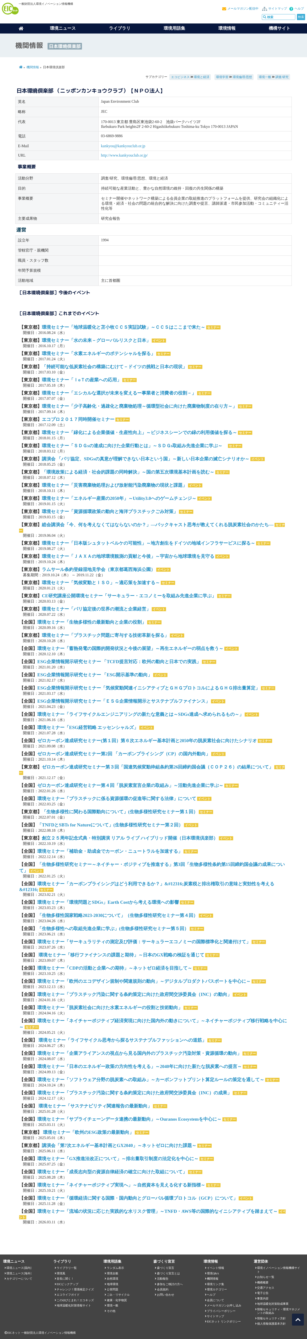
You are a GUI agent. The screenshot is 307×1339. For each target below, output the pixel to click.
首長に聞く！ (65, 1278)
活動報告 (162, 1278)
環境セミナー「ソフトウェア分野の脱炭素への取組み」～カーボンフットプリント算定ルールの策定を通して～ (150, 1079)
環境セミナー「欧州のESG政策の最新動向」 (88, 1132)
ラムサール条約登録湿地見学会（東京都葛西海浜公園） (98, 569)
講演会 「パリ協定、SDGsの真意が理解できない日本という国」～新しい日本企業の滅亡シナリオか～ (145, 458)
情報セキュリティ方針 (271, 1318)
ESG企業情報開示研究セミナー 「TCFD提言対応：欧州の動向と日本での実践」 (119, 661)
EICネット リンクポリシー (224, 1321)
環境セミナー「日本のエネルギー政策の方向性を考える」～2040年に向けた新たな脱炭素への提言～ (139, 1066)
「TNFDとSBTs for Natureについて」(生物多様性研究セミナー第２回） (110, 824)
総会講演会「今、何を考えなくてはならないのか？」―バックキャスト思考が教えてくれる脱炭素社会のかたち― (157, 524)
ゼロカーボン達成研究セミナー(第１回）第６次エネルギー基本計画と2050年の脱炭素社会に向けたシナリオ (147, 740)
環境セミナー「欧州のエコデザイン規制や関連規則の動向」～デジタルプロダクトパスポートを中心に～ (144, 981)
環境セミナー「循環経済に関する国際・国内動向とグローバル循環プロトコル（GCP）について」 (137, 1198)
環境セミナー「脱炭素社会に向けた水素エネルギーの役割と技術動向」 (110, 1007)
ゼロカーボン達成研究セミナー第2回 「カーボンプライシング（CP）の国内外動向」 (123, 753)
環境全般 (112, 1273)
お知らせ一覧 (265, 1277)
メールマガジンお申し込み (224, 1305)
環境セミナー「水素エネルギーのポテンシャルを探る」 (98, 353)
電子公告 (263, 1293)
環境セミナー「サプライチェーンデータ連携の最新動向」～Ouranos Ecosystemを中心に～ (129, 1119)
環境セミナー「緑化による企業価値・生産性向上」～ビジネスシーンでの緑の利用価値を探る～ (139, 432)
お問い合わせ (165, 1294)
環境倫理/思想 (242, 77)
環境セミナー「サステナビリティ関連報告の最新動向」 (94, 1105)
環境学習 (222, 77)
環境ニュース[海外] (18, 1273)
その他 (111, 1311)
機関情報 (33, 67)
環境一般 (265, 77)
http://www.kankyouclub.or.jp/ (124, 155)
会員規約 (162, 1289)
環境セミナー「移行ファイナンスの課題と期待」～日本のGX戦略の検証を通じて (120, 954)
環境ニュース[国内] (18, 1268)
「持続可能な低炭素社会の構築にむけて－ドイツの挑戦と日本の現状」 (114, 366)
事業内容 (263, 1298)
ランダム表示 (115, 1268)
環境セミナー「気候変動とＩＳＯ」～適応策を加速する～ (101, 582)
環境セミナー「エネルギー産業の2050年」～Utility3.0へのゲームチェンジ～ (119, 498)
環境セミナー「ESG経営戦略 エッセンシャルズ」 (87, 727)
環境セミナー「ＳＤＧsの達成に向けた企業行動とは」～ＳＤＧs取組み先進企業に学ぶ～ (134, 445)
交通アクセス (265, 1287)
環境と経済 (201, 77)
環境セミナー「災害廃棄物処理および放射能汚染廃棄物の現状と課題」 (114, 485)
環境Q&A (213, 1273)
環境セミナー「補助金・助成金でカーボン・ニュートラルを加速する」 (110, 851)
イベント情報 (215, 1268)
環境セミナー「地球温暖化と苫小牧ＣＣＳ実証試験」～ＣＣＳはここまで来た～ (123, 327)
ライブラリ (119, 28)
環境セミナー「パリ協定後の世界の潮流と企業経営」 (96, 608)
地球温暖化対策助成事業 (273, 1303)
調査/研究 (282, 77)
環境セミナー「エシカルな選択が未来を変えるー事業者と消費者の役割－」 (119, 392)
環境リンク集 (215, 1284)
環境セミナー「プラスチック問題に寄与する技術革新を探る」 (105, 635)
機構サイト (279, 28)
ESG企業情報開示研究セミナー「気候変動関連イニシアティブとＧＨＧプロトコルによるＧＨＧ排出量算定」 (148, 687)
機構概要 (263, 1282)
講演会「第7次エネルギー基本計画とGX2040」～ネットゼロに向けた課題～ (119, 1145)
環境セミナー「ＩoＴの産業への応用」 (81, 379)
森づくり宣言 (165, 1268)
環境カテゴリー (217, 1289)
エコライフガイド (68, 1294)
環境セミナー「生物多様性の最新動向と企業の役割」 (91, 622)
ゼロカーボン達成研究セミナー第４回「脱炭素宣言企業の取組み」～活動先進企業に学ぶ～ (130, 785)
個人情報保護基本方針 (271, 1323)
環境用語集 (174, 28)
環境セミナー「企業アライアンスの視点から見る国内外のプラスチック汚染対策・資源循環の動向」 (139, 1053)
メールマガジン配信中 (243, 8)
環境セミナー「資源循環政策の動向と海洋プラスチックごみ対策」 (110, 511)
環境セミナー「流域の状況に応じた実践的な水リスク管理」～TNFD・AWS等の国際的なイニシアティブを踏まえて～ (157, 1211)
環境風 (61, 1273)
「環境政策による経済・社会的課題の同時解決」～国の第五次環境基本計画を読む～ (128, 472)
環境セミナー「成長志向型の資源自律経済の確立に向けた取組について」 (112, 1171)
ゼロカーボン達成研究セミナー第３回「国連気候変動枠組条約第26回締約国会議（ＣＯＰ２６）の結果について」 (157, 766)
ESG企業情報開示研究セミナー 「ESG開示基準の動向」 (94, 674)
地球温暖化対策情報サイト (74, 1305)
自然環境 (112, 1278)
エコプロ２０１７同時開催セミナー (78, 419)
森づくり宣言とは (168, 1273)
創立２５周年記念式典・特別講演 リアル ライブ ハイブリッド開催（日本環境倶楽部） (130, 838)
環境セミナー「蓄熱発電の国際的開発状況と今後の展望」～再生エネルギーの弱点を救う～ (130, 648)
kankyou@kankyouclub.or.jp (123, 146)
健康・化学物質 (117, 1300)
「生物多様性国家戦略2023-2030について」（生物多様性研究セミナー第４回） (117, 915)
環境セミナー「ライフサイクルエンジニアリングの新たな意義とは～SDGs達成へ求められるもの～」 (140, 714)
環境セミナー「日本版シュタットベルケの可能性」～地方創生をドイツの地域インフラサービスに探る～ (148, 543)
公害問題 (112, 1289)
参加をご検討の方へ (170, 1284)
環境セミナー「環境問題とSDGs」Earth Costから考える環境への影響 (108, 902)
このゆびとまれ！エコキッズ (75, 1300)
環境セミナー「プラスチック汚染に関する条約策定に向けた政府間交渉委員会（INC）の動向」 (134, 994)
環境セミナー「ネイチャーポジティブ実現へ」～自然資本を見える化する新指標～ (121, 1184)
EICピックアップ (67, 1284)
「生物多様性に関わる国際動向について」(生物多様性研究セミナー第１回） (120, 811)
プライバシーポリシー (221, 1311)
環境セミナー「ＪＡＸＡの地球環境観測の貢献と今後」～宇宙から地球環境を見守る (128, 556)
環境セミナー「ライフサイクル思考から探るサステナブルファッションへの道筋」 (121, 1040)
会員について (215, 1300)
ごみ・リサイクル (118, 1294)
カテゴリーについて (19, 1278)
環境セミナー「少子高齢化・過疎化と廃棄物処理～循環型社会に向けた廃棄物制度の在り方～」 (139, 406)
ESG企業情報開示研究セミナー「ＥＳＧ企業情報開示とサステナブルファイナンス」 (123, 701)
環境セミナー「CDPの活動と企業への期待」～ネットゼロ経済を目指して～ (114, 968)
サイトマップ (277, 8)
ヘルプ (299, 8)
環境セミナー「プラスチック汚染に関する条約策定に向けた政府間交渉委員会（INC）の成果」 (134, 1092)
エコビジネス (180, 77)
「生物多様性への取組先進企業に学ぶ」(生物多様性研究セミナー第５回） (113, 928)
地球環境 (112, 1284)
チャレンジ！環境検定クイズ (75, 1289)
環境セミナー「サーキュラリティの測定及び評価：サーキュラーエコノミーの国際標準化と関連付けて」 (144, 941)
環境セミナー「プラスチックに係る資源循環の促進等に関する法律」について (116, 798)
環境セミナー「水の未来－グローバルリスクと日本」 (96, 340)
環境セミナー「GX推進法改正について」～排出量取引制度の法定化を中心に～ (118, 1158)
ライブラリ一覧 (67, 1268)
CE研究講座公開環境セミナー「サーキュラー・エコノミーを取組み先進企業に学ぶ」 (129, 595)
